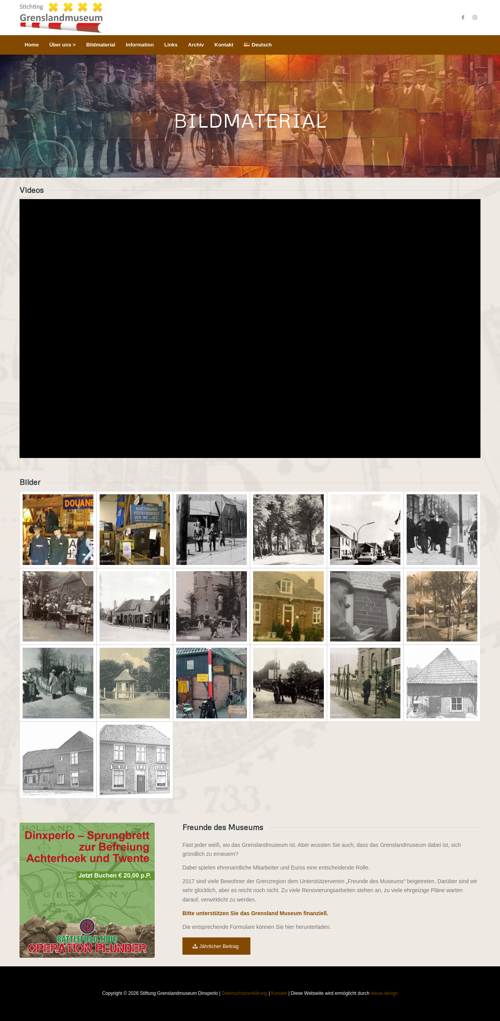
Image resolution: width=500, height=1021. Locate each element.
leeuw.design (384, 993)
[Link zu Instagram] (474, 17)
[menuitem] (32, 45)
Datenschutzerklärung (245, 993)
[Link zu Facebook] (463, 17)
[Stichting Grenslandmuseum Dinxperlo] (63, 17)
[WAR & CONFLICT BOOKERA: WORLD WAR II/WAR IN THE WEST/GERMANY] (87, 890)
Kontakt (279, 993)
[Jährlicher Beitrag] (216, 946)
